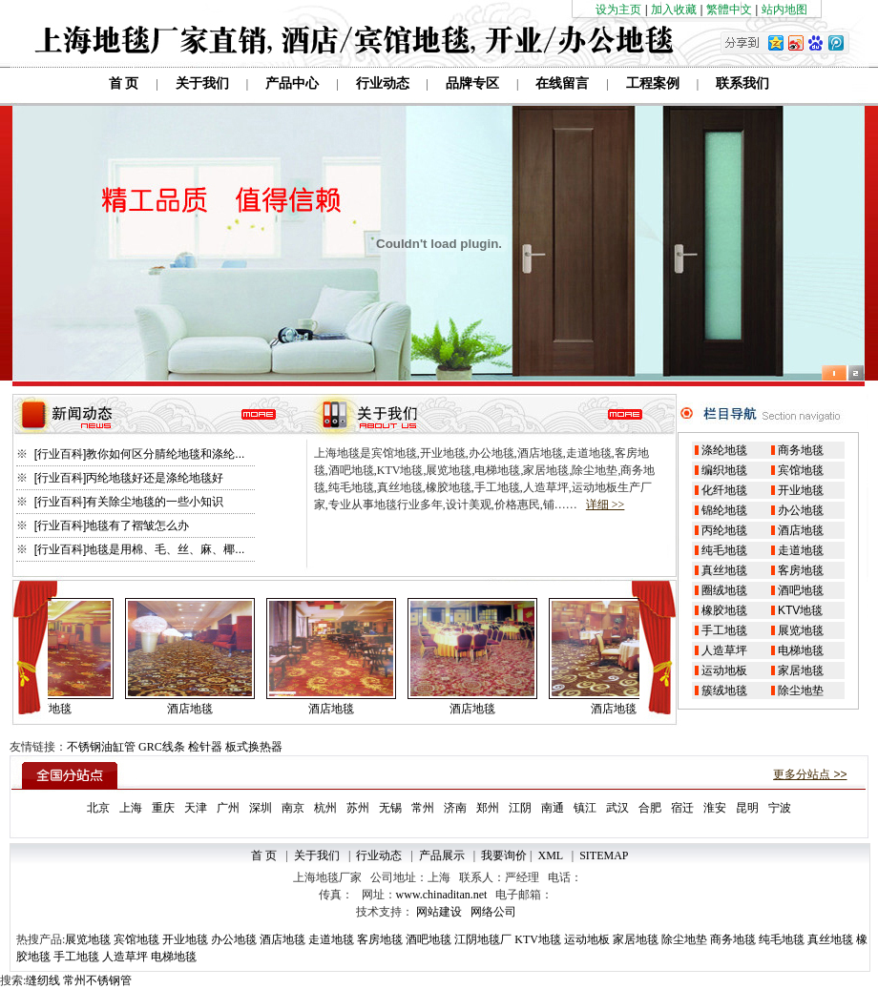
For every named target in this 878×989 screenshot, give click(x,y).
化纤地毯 (724, 490)
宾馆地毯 (801, 470)
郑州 (487, 807)
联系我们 (742, 83)
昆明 (747, 807)
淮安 (714, 807)
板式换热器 (253, 746)
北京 (98, 807)
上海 (130, 807)
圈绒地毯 (724, 590)
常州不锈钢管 (97, 980)
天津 (195, 807)
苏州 (357, 807)
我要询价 (504, 855)
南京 (293, 807)
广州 (228, 807)
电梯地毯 (801, 650)
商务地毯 (801, 450)
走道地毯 (801, 550)
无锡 (390, 807)
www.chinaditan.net (442, 894)
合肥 (649, 807)
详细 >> (605, 504)
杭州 (325, 807)
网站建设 (439, 911)
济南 (455, 807)
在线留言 (562, 83)
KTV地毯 (800, 610)
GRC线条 (161, 746)
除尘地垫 (801, 690)
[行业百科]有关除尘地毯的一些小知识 (127, 501)
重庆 (163, 807)
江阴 (520, 807)
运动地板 (724, 670)
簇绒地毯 (724, 690)
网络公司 (493, 911)
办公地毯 (801, 510)
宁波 (779, 807)
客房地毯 (801, 570)
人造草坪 (724, 650)
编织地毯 (724, 470)
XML (550, 855)
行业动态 (382, 83)
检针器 (205, 746)
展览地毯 (801, 630)
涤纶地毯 (724, 450)
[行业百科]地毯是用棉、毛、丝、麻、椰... (137, 549)
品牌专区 (472, 83)
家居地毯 (801, 670)
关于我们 (202, 83)
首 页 (124, 83)
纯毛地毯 (724, 550)
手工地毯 (724, 630)
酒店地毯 (801, 530)
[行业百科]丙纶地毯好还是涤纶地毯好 (127, 477)
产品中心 (292, 83)
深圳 (260, 807)
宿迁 (682, 807)
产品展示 (442, 855)
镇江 (585, 807)
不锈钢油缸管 (101, 746)
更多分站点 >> (810, 774)
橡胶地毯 (724, 610)
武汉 (617, 807)
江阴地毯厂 (483, 939)
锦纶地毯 (724, 510)
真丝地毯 (724, 570)
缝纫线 (43, 980)
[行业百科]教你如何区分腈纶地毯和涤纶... (137, 454)
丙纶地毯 (724, 530)
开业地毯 (801, 490)
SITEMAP (603, 855)
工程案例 (652, 83)
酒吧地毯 (801, 590)
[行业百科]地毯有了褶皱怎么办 (110, 525)
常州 (422, 807)
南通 (552, 807)
